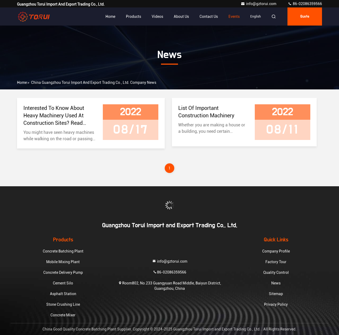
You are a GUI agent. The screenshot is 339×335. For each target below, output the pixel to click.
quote (304, 16)
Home (110, 16)
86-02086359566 (305, 4)
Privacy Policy (276, 304)
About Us (181, 16)
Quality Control (276, 272)
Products (133, 16)
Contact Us (209, 16)
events (234, 16)
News (276, 283)
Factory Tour (275, 262)
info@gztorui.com (259, 4)
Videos (157, 16)
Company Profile (276, 251)
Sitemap (276, 294)
